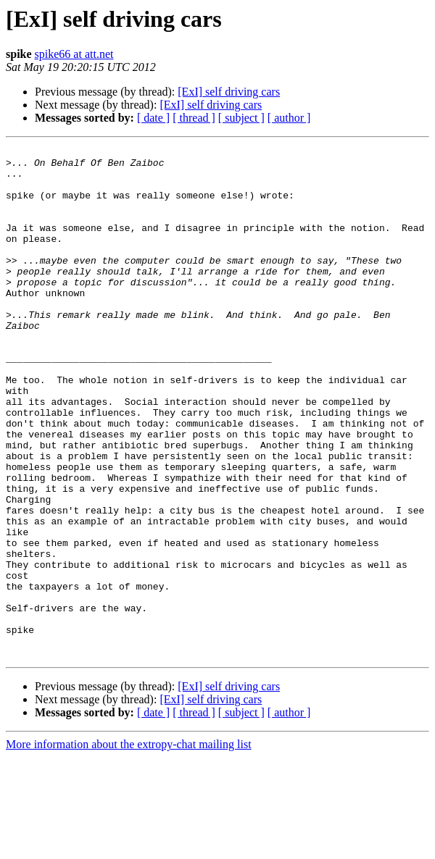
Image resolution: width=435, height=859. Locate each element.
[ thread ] (194, 118)
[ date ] (153, 118)
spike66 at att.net (74, 54)
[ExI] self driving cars (229, 91)
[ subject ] (241, 118)
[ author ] (289, 118)
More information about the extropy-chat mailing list (129, 846)
